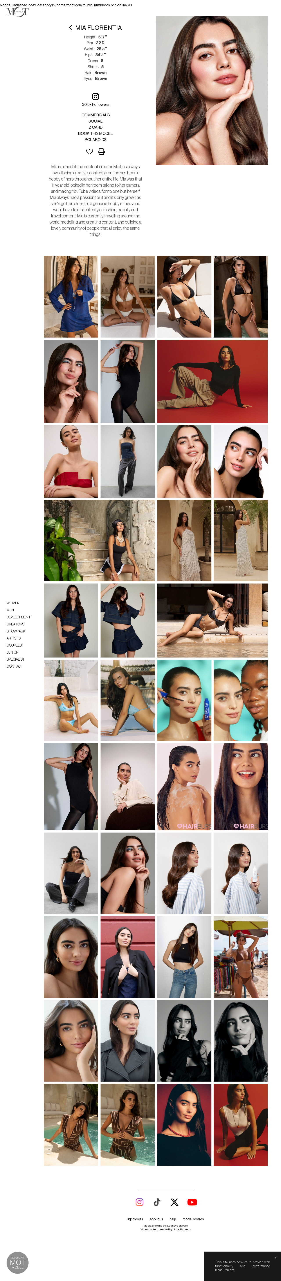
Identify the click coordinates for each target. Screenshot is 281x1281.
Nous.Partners (182, 1229)
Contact (15, 666)
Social (95, 121)
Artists (14, 638)
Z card (96, 127)
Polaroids (95, 140)
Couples (14, 645)
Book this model (95, 134)
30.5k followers (95, 100)
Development (19, 617)
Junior (12, 652)
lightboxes (135, 1219)
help (173, 1219)
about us (156, 1219)
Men (10, 610)
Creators (15, 624)
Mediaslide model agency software (166, 1225)
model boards (193, 1219)
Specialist (16, 659)
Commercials (95, 115)
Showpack (16, 631)
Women (13, 603)
